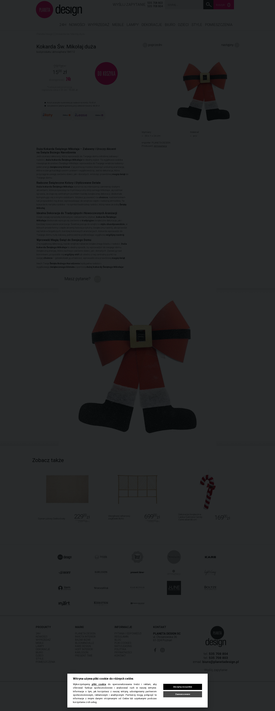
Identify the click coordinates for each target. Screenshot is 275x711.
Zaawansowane (182, 694)
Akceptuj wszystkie (182, 687)
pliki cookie (99, 684)
